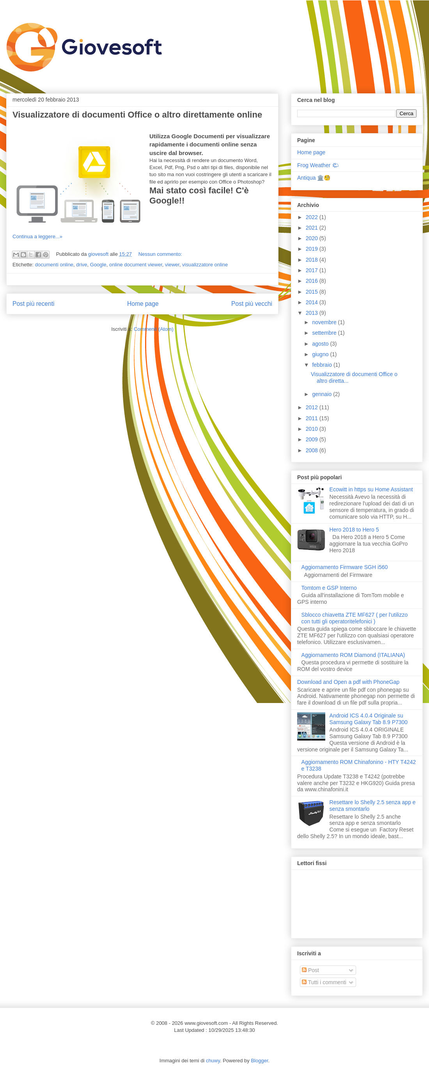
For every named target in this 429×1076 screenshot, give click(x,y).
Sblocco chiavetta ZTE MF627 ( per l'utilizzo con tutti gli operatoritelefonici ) (354, 618)
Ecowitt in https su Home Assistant (371, 489)
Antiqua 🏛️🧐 (313, 178)
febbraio (322, 365)
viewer (172, 265)
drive (81, 265)
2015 (312, 292)
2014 (312, 302)
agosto (321, 344)
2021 (312, 228)
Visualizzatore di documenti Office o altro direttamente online (137, 115)
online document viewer (135, 265)
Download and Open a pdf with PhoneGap (348, 682)
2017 (312, 270)
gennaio (322, 394)
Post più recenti (33, 303)
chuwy (213, 1061)
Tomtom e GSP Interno (329, 588)
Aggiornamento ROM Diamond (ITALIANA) (353, 655)
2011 (312, 418)
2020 (312, 238)
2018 (312, 260)
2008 (312, 450)
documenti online (54, 265)
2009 (312, 439)
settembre (325, 333)
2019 (312, 249)
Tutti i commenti (324, 982)
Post (310, 970)
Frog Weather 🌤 (318, 165)
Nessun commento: (160, 254)
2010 (312, 429)
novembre (325, 322)
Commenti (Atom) (154, 329)
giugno (321, 354)
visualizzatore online (205, 265)
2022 (312, 217)
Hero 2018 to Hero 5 (354, 529)
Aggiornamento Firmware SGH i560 (344, 567)
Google (98, 265)
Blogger (259, 1061)
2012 (312, 407)
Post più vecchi (251, 303)
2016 (312, 281)
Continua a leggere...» (37, 236)
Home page (143, 303)
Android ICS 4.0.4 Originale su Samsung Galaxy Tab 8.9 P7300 (369, 718)
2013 (312, 313)
